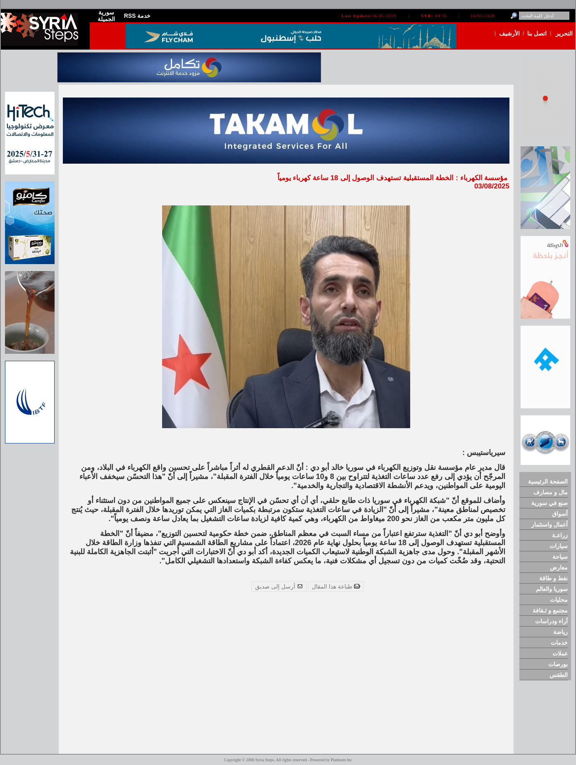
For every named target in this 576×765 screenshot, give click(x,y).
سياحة (560, 556)
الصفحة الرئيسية (548, 481)
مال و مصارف (550, 492)
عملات (560, 653)
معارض (559, 567)
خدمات (559, 642)
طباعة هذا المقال (336, 586)
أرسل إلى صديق (279, 586)
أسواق (560, 513)
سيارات (559, 546)
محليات (559, 599)
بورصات (558, 664)
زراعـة (560, 535)
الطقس (559, 675)
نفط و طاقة (553, 578)
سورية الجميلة (106, 15)
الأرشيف (509, 33)
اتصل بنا (537, 33)
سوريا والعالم (552, 589)
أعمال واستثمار (549, 524)
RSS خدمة (137, 15)
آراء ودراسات (551, 621)
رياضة (560, 632)
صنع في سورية (549, 503)
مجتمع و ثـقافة (550, 610)
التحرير (564, 33)
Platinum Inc (341, 760)
